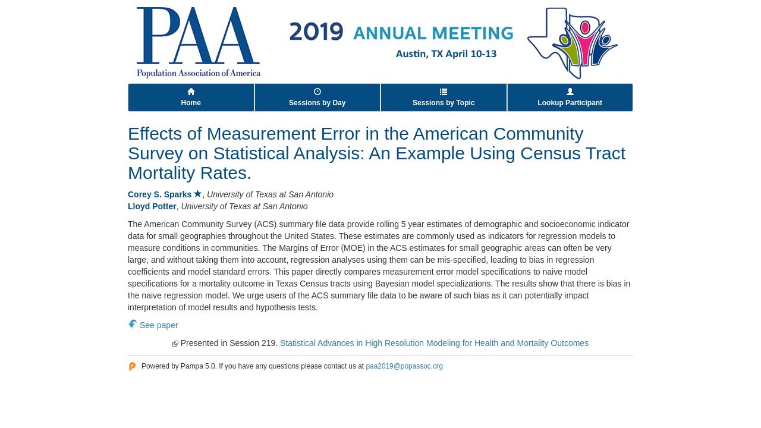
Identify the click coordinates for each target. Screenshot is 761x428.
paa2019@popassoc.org (404, 366)
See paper (159, 325)
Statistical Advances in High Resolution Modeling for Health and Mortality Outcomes (434, 343)
